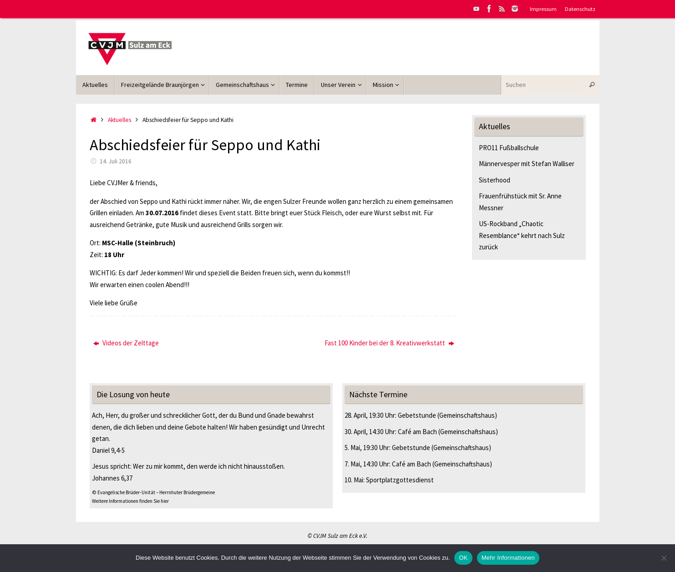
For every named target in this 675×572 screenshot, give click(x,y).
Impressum (543, 8)
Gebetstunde (417, 415)
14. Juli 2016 (116, 161)
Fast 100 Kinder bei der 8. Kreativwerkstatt (389, 343)
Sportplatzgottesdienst (400, 480)
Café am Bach (417, 431)
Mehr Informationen (508, 557)
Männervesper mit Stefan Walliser (526, 163)
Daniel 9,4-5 (108, 450)
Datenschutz (580, 8)
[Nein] (663, 557)
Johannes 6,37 (112, 478)
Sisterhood (494, 180)
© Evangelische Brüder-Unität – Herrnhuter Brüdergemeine (153, 492)
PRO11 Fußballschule (509, 147)
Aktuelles (119, 120)
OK (463, 557)
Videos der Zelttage (126, 343)
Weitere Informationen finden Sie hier (130, 501)
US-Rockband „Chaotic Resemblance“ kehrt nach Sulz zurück (522, 235)
